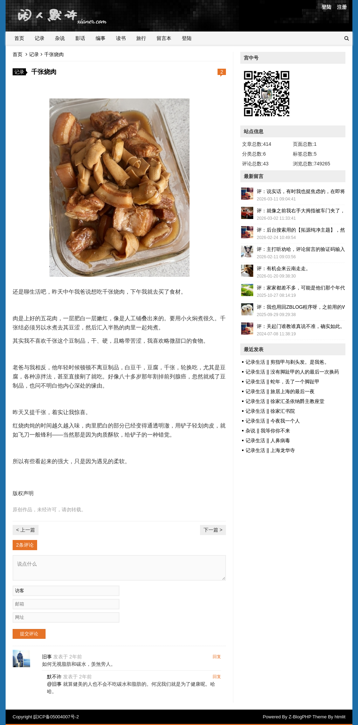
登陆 (326, 7)
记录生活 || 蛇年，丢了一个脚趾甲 (282, 381)
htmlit (340, 716)
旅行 (141, 38)
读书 (121, 38)
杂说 (60, 38)
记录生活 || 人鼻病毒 (268, 440)
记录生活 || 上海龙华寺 (270, 450)
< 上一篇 (25, 530)
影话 (80, 38)
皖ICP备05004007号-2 (56, 716)
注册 (342, 7)
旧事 (47, 656)
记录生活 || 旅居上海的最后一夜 (280, 391)
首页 (19, 38)
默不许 (54, 676)
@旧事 (54, 684)
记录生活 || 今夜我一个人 (273, 421)
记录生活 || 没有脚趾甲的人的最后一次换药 (292, 372)
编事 (100, 38)
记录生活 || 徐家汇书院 (270, 411)
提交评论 (29, 633)
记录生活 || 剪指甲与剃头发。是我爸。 (287, 362)
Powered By (276, 716)
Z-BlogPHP (300, 716)
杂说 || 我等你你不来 (268, 430)
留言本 (164, 38)
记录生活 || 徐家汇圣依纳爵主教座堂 (285, 401)
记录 (39, 38)
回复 (217, 656)
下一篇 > (213, 530)
